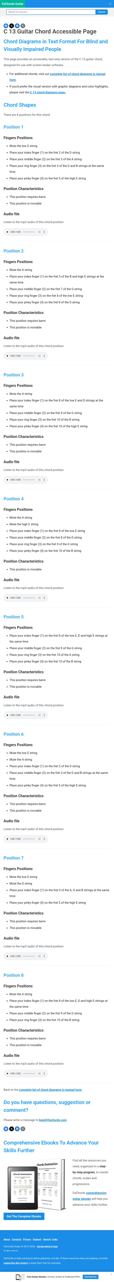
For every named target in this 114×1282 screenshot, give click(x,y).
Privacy (27, 1239)
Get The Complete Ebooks (24, 1216)
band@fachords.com (53, 1120)
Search (101, 12)
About (7, 1239)
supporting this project (16, 1263)
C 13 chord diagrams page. (48, 92)
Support (37, 1239)
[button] (110, 4)
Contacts (16, 1239)
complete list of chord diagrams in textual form (50, 1090)
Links (55, 1239)
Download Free (90, 1277)
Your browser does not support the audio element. (26, 232)
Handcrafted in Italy (47, 1246)
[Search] (50, 12)
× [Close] (111, 1274)
